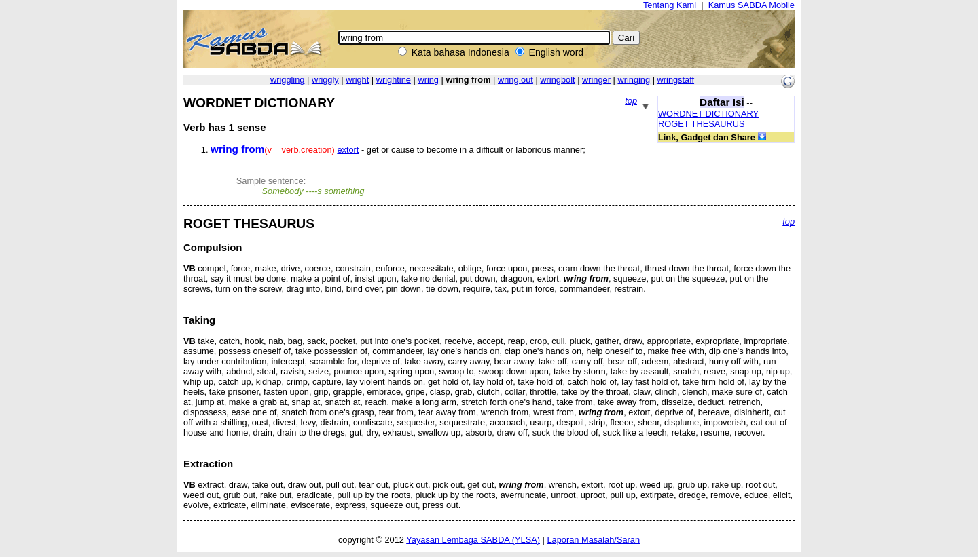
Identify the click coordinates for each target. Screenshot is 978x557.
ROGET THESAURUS (701, 124)
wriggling (287, 80)
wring (428, 80)
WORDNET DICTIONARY (708, 114)
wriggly (325, 80)
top (631, 101)
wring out (515, 80)
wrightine (393, 80)
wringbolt (557, 80)
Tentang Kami (669, 5)
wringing (633, 80)
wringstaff (676, 80)
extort (348, 150)
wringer (596, 80)
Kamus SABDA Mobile (751, 5)
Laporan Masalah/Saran (593, 540)
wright (357, 80)
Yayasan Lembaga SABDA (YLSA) (473, 540)
